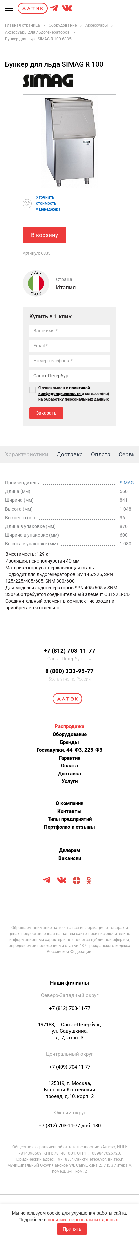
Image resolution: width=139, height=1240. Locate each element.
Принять (72, 1229)
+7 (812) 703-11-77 (69, 650)
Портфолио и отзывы (69, 827)
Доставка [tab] (70, 454)
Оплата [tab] (100, 454)
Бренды (69, 742)
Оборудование (70, 734)
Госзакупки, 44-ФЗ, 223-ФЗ (69, 750)
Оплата (69, 766)
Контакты (69, 811)
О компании (69, 803)
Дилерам (69, 850)
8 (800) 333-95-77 (69, 671)
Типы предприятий (70, 819)
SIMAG (127, 482)
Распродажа (69, 726)
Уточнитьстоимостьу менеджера (48, 203)
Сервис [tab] (128, 454)
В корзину (44, 235)
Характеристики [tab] (26, 454)
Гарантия (69, 758)
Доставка (69, 774)
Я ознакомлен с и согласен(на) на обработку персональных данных (73, 394)
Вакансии (69, 858)
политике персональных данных (83, 1219)
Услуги (70, 781)
